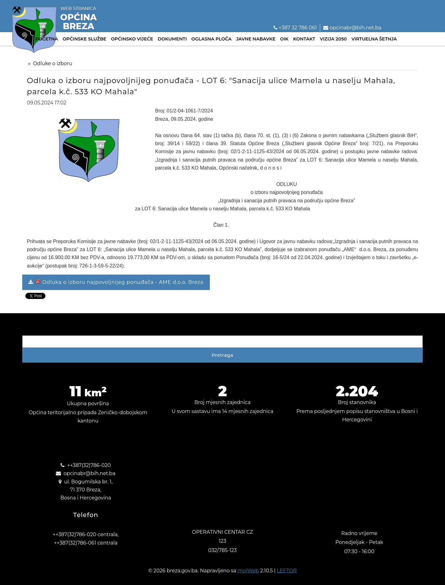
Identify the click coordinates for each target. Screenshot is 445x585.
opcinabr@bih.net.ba (352, 28)
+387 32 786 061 (295, 28)
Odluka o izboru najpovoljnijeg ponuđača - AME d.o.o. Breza (118, 282)
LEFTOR (287, 571)
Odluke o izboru (52, 63)
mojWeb (248, 571)
